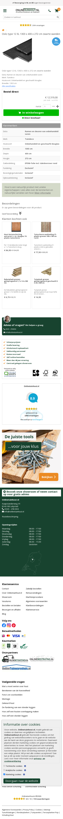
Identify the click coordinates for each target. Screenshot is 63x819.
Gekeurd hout (8, 703)
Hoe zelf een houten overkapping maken (20, 711)
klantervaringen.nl (37, 419)
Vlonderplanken (23, 812)
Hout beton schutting (11, 786)
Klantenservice (10, 584)
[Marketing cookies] (4, 774)
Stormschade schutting (35, 786)
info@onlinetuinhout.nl (14, 332)
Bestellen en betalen (11, 605)
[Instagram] (9, 625)
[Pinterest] (14, 625)
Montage (6, 699)
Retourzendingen (33, 592)
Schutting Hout (8, 815)
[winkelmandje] (56, 10)
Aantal (38, 106)
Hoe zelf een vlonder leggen (15, 715)
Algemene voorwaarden (37, 601)
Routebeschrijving (10, 516)
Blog (4, 613)
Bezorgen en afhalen (11, 609)
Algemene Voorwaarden (11, 809)
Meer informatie (43, 192)
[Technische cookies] (4, 766)
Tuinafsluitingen (8, 812)
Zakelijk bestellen (33, 588)
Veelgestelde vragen (13, 681)
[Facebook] (4, 625)
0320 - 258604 (11, 329)
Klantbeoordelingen (35, 605)
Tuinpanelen (36, 812)
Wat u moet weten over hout (15, 686)
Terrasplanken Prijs (51, 812)
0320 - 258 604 (11, 509)
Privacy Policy (28, 809)
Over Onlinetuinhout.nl (12, 592)
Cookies (39, 809)
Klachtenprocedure (34, 597)
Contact (5, 588)
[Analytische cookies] (4, 770)
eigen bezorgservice (31, 3)
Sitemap (47, 809)
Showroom (7, 597)
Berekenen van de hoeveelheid (16, 690)
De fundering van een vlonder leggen (18, 707)
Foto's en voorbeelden (12, 694)
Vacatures (6, 601)
